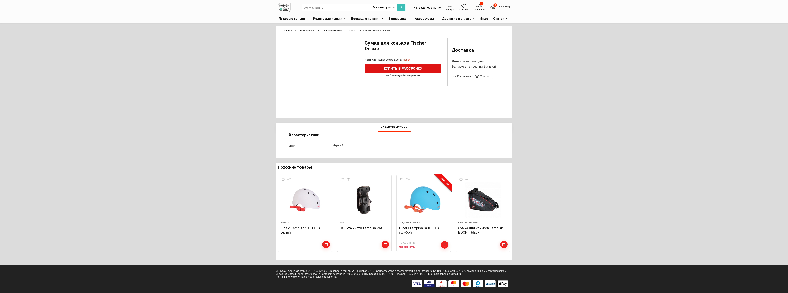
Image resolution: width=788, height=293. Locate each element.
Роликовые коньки (327, 19)
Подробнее (385, 244)
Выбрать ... (326, 244)
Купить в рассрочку (403, 68)
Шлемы (284, 222)
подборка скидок (409, 222)
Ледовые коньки (291, 19)
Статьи (498, 19)
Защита (344, 222)
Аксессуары (424, 19)
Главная (287, 30)
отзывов (318, 276)
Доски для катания (365, 19)
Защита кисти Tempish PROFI (363, 228)
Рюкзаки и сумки (332, 30)
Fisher (406, 59)
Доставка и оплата (456, 19)
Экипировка (397, 19)
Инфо (484, 19)
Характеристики (394, 127)
